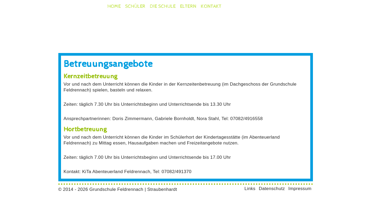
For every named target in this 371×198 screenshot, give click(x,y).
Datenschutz (272, 188)
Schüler (135, 6)
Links (250, 188)
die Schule (163, 6)
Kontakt (211, 6)
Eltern (188, 6)
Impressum (299, 188)
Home (114, 6)
